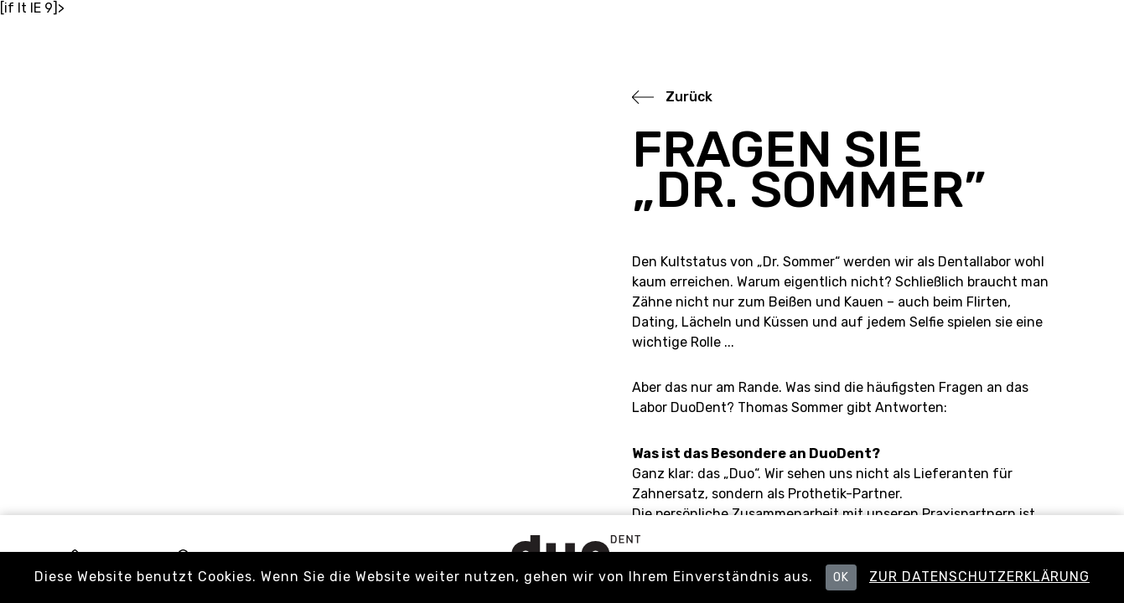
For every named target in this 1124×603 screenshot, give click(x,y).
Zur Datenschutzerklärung (979, 577)
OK (841, 577)
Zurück (689, 97)
